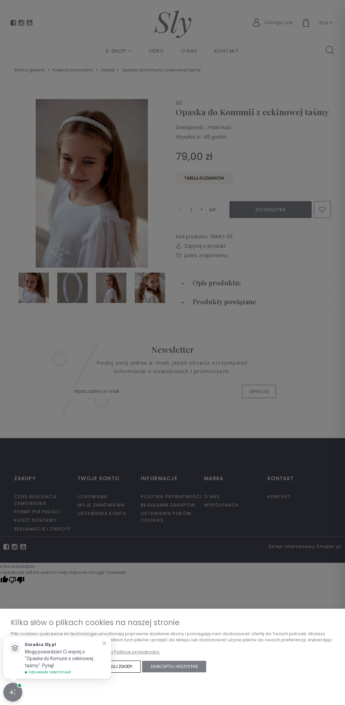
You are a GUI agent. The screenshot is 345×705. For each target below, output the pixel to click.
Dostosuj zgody (114, 666)
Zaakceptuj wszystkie (174, 666)
